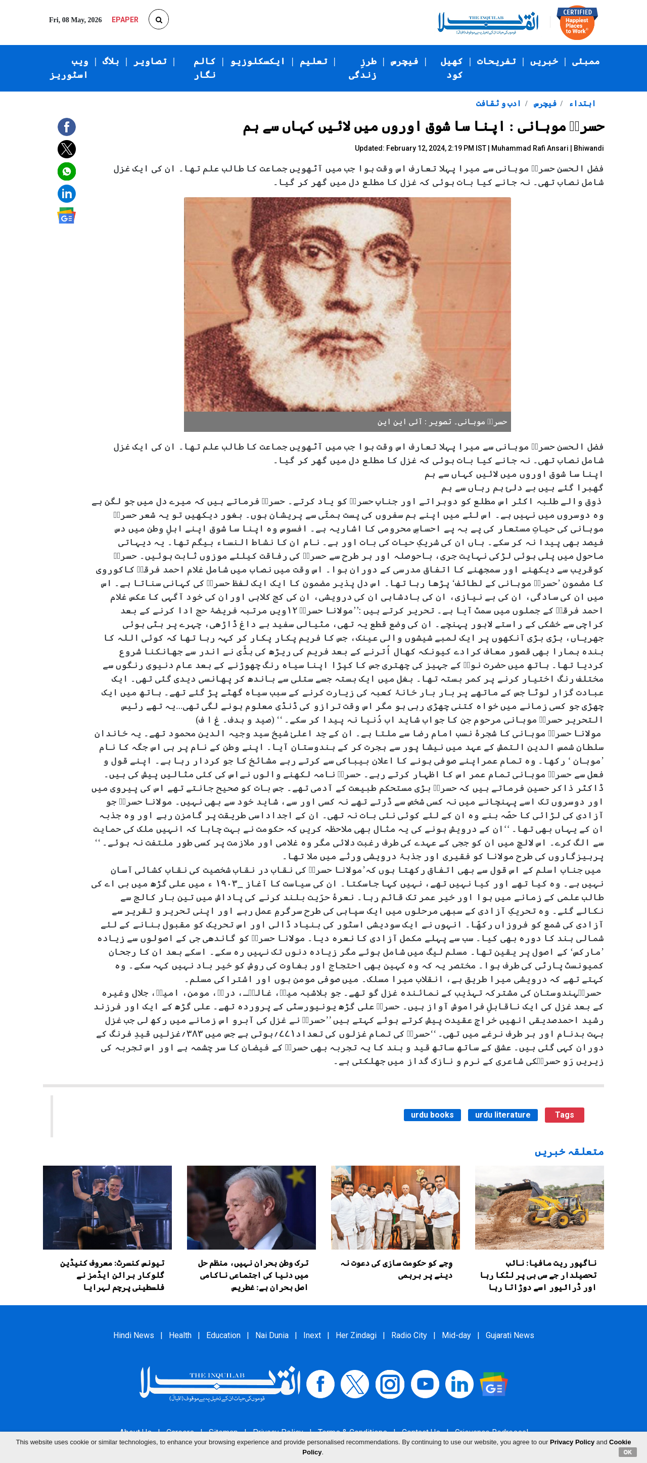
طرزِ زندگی (363, 68)
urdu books (432, 1115)
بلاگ (111, 61)
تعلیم (314, 61)
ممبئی (586, 61)
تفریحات (496, 61)
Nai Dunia (272, 1335)
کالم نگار (205, 68)
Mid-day (456, 1335)
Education (223, 1335)
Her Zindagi (356, 1335)
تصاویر (150, 61)
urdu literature (503, 1115)
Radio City (409, 1335)
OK (628, 1452)
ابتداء (581, 103)
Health (180, 1335)
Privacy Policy (572, 1442)
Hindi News (133, 1335)
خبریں (544, 61)
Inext (312, 1335)
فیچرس (405, 61)
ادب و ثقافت (498, 103)
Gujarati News (510, 1335)
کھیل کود (452, 68)
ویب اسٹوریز (69, 68)
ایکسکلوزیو (258, 61)
